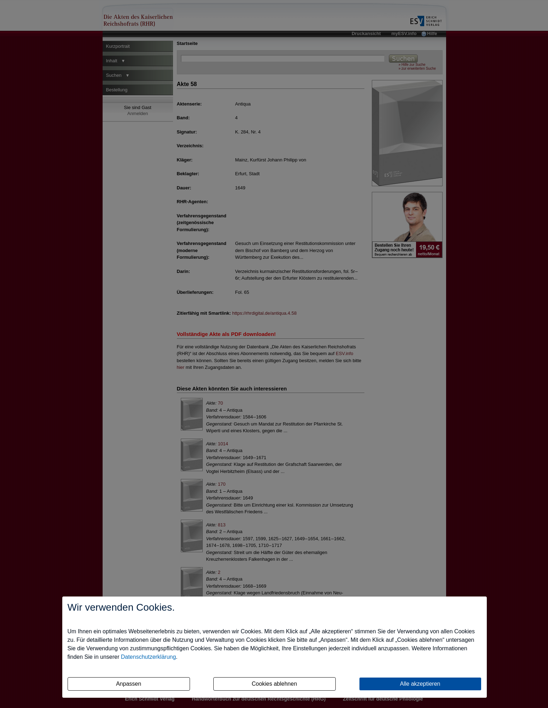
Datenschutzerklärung (148, 657)
